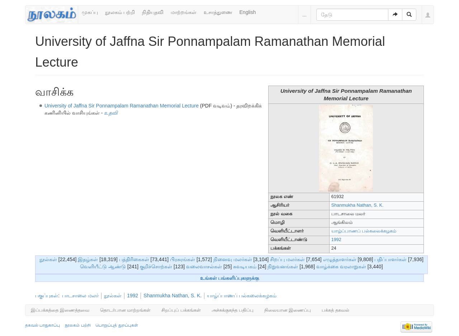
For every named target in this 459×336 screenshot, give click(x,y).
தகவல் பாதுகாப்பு (42, 325)
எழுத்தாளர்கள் (339, 259)
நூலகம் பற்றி (120, 12)
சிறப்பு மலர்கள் (287, 259)
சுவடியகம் (244, 266)
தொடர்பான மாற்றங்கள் (125, 310)
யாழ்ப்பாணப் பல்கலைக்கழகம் (364, 231)
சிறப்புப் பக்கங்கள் (181, 310)
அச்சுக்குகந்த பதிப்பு (233, 310)
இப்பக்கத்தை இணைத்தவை (60, 310)
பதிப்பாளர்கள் (390, 259)
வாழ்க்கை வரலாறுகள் (341, 266)
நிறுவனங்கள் (283, 266)
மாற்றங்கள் (184, 12)
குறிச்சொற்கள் (156, 266)
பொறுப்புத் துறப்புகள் (116, 325)
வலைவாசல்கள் (204, 266)
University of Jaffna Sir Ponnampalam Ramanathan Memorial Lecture (121, 106)
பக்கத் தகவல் (335, 310)
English (248, 12)
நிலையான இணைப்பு (287, 310)
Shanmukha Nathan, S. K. (357, 205)
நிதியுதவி (153, 12)
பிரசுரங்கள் (182, 259)
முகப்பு (90, 12)
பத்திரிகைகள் (134, 259)
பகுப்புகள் (46, 295)
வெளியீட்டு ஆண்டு (103, 266)
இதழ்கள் (88, 259)
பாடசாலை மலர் (80, 295)
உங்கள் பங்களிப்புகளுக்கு (229, 278)
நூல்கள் (48, 259)
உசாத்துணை (218, 12)
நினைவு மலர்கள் (232, 259)
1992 (336, 239)
